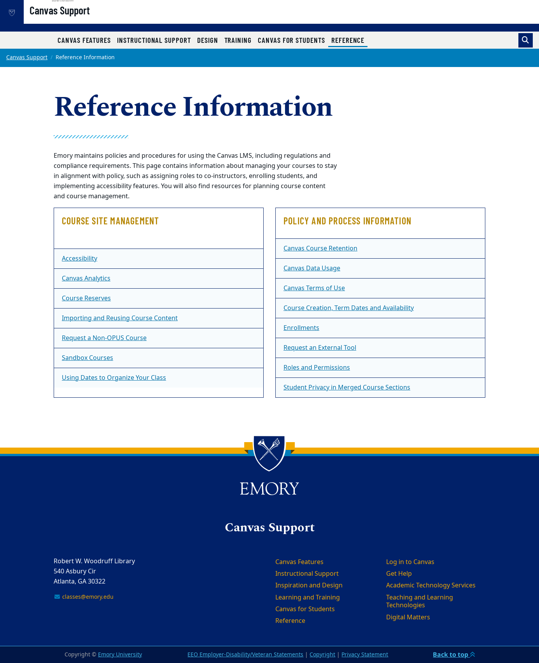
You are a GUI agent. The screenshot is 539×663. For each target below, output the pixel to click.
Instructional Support (154, 39)
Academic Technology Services (431, 585)
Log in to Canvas (410, 562)
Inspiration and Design (309, 585)
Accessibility (79, 258)
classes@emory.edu (84, 597)
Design (207, 39)
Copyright (322, 655)
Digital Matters (408, 617)
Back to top (454, 654)
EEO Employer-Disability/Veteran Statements (245, 655)
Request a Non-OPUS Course (104, 338)
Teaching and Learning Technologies (419, 601)
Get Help (399, 573)
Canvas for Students (291, 39)
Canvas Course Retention (320, 248)
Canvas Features (84, 39)
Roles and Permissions (317, 367)
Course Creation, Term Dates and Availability (349, 308)
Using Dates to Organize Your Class (114, 378)
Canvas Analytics (86, 278)
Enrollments (301, 328)
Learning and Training (307, 597)
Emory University (120, 655)
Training (238, 39)
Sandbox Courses (87, 358)
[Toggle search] (525, 40)
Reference (349, 39)
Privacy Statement (364, 655)
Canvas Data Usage (312, 268)
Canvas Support (84, 19)
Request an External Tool (320, 348)
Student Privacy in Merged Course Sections (347, 387)
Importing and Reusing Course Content (120, 318)
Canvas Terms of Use (314, 288)
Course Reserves (86, 298)
